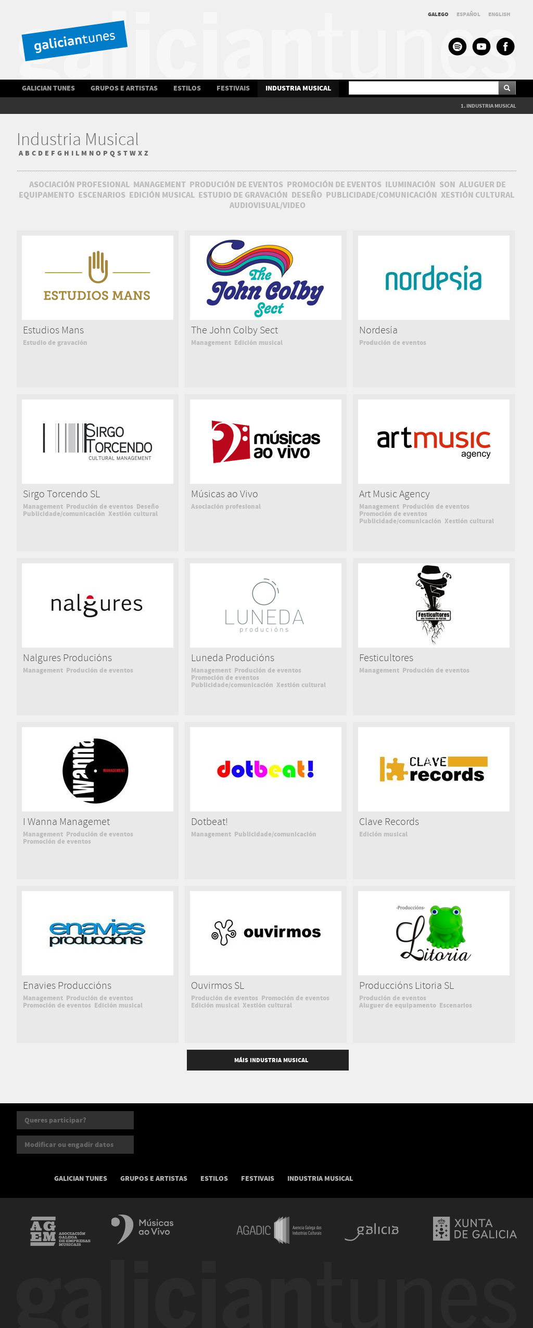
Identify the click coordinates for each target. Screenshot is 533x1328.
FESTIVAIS (233, 88)
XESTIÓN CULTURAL (477, 195)
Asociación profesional (226, 506)
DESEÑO (306, 195)
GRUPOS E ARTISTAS (124, 88)
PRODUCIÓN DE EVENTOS (236, 184)
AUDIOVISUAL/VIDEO (268, 205)
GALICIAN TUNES (48, 88)
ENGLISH (499, 14)
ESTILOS (187, 88)
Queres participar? (55, 1120)
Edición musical (258, 342)
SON (447, 184)
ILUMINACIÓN (410, 184)
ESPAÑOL (468, 14)
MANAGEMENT (159, 184)
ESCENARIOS (101, 195)
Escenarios (455, 1005)
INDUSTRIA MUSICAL (298, 88)
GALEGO (438, 14)
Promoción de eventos (393, 514)
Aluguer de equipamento (397, 1005)
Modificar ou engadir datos (68, 1145)
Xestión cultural (133, 514)
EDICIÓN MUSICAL (162, 195)
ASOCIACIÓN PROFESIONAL (79, 184)
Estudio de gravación (55, 342)
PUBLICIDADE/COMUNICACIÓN (381, 195)
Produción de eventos (392, 342)
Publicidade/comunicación (64, 514)
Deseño (147, 506)
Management (211, 342)
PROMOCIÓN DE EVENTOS (334, 184)
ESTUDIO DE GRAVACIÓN (243, 195)
